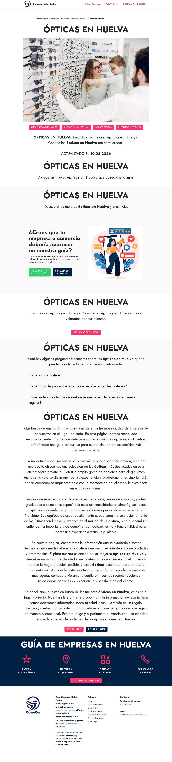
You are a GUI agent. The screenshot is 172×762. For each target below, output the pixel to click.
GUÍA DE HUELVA (73, 629)
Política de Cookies (96, 719)
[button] (86, 375)
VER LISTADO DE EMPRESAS (86, 332)
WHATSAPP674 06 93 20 (40, 273)
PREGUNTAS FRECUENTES (132, 127)
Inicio (90, 702)
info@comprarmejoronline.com (133, 715)
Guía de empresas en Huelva (47, 18)
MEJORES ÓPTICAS (104, 127)
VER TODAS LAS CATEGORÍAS (86, 681)
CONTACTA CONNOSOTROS (64, 273)
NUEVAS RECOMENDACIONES (42, 127)
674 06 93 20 (126, 705)
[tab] (86, 375)
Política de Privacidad (97, 715)
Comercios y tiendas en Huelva (73, 18)
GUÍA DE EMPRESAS (97, 629)
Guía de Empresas (92, 5)
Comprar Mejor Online (47, 5)
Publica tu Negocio (96, 712)
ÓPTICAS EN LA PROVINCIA (76, 127)
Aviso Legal (92, 722)
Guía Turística (112, 5)
